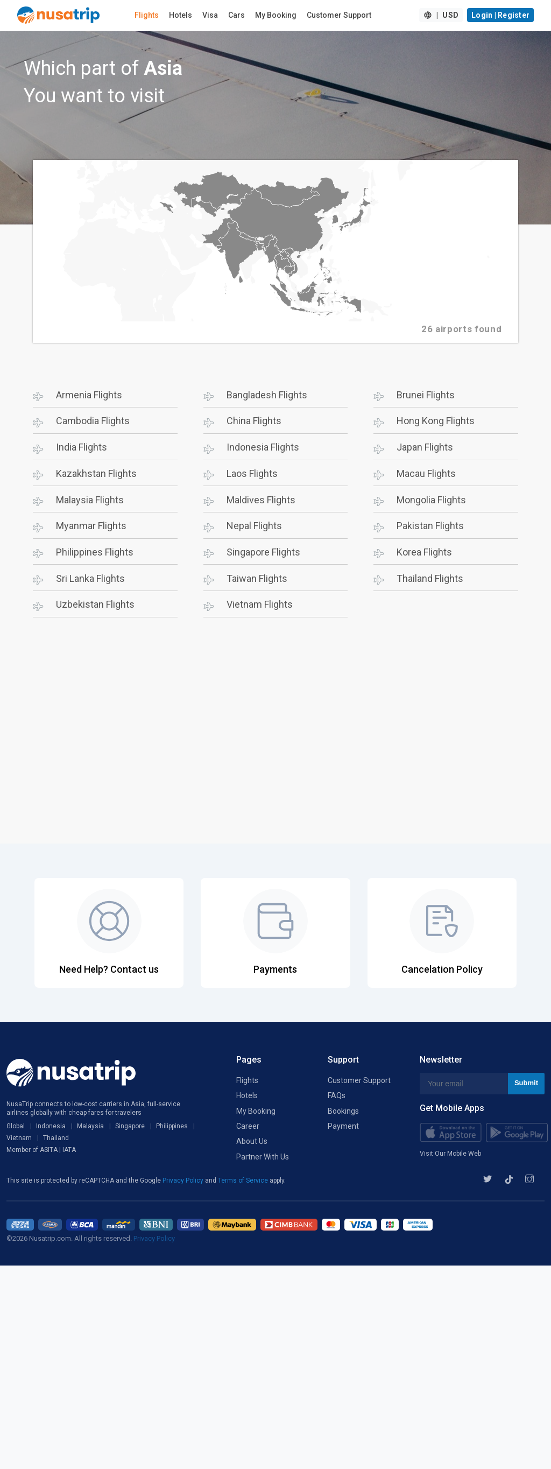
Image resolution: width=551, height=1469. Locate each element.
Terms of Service (244, 1180)
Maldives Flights (261, 499)
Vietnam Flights (260, 604)
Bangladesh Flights (267, 394)
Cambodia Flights (93, 420)
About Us (251, 1141)
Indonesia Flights (263, 447)
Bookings (343, 1111)
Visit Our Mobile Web (450, 1153)
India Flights (81, 447)
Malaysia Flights (90, 499)
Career (247, 1126)
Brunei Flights (426, 394)
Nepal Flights (254, 525)
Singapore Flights (263, 552)
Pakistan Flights (430, 525)
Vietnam (19, 1138)
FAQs (336, 1095)
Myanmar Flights (91, 525)
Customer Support (339, 15)
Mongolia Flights (431, 499)
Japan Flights (425, 447)
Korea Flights (424, 552)
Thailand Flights (430, 578)
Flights (147, 15)
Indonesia (51, 1126)
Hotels (180, 15)
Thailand (56, 1138)
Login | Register (500, 15)
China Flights (254, 420)
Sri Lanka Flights (90, 578)
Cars (236, 15)
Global (15, 1126)
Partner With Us (262, 1156)
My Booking (275, 15)
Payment (343, 1126)
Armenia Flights (89, 394)
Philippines (172, 1126)
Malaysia (90, 1126)
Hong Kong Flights (436, 420)
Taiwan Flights (257, 578)
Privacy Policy (184, 1180)
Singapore (130, 1126)
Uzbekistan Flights (95, 604)
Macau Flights (426, 473)
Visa (210, 15)
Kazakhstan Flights (96, 473)
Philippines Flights (94, 552)
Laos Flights (252, 473)
